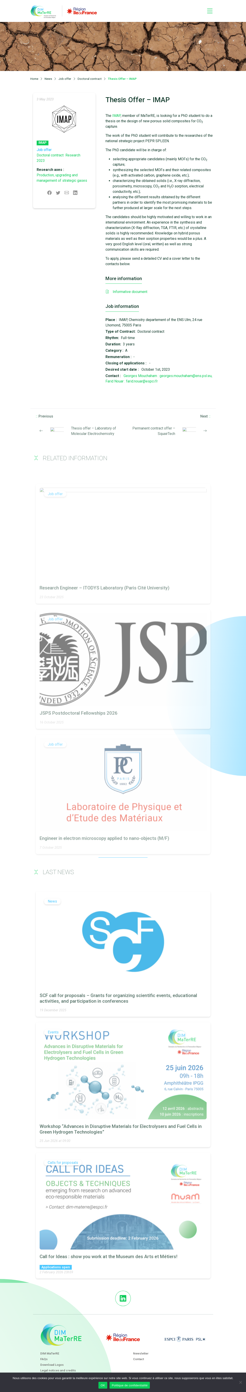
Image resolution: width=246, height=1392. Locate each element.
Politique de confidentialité (130, 1385)
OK (103, 1385)
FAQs (44, 1359)
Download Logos (52, 1364)
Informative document (126, 292)
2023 (41, 160)
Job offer (44, 150)
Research (72, 155)
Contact (138, 1359)
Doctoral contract (50, 155)
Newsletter (140, 1353)
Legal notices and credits (58, 1370)
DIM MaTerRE (49, 1353)
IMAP (42, 143)
